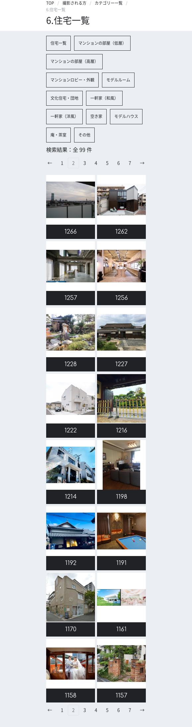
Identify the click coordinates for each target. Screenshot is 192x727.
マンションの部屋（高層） (74, 61)
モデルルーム (118, 80)
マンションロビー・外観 (72, 80)
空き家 (96, 116)
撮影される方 (74, 3)
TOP (50, 3)
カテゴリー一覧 (109, 3)
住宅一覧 (58, 43)
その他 (84, 135)
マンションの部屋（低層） (102, 43)
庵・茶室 (58, 135)
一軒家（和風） (104, 98)
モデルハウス (126, 116)
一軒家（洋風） (64, 116)
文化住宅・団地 (64, 98)
